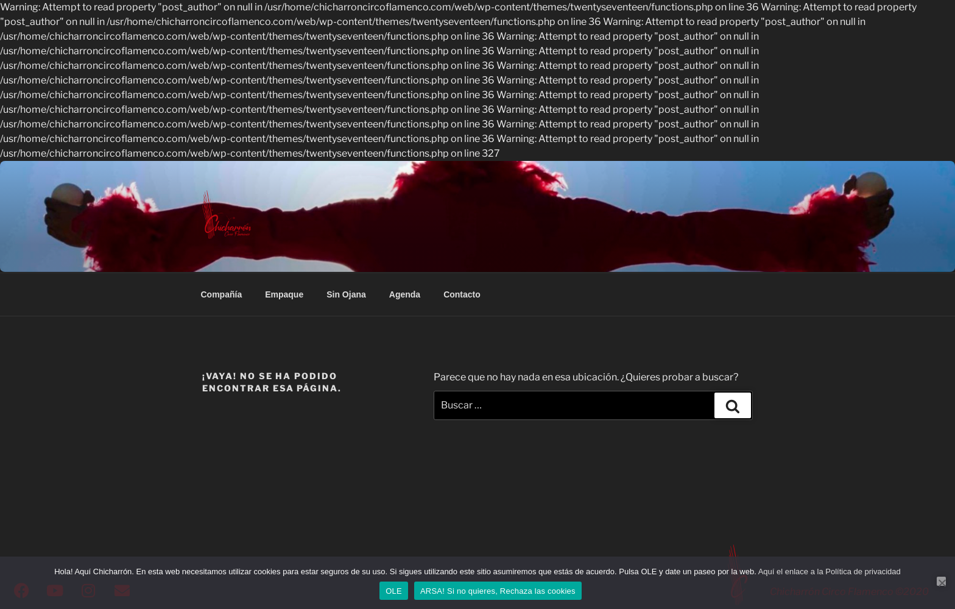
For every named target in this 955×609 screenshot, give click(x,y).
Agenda (404, 294)
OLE (394, 591)
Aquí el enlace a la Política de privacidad (829, 571)
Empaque (284, 294)
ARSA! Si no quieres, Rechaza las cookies (498, 591)
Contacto (462, 294)
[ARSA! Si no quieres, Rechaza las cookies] (941, 581)
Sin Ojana (346, 294)
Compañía (221, 294)
